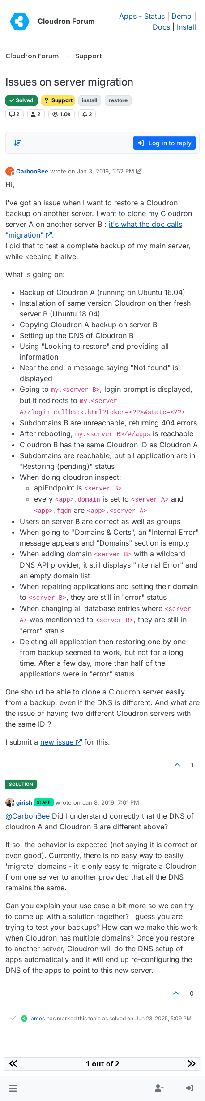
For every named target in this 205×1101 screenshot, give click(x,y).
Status (154, 16)
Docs (161, 26)
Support (58, 100)
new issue (61, 741)
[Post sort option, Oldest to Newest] (17, 143)
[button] (13, 1088)
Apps (128, 16)
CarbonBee (32, 171)
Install (186, 26)
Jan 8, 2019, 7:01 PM (110, 802)
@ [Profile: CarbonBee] (27, 815)
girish (24, 802)
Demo (181, 16)
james (37, 1018)
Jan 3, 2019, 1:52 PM (105, 171)
